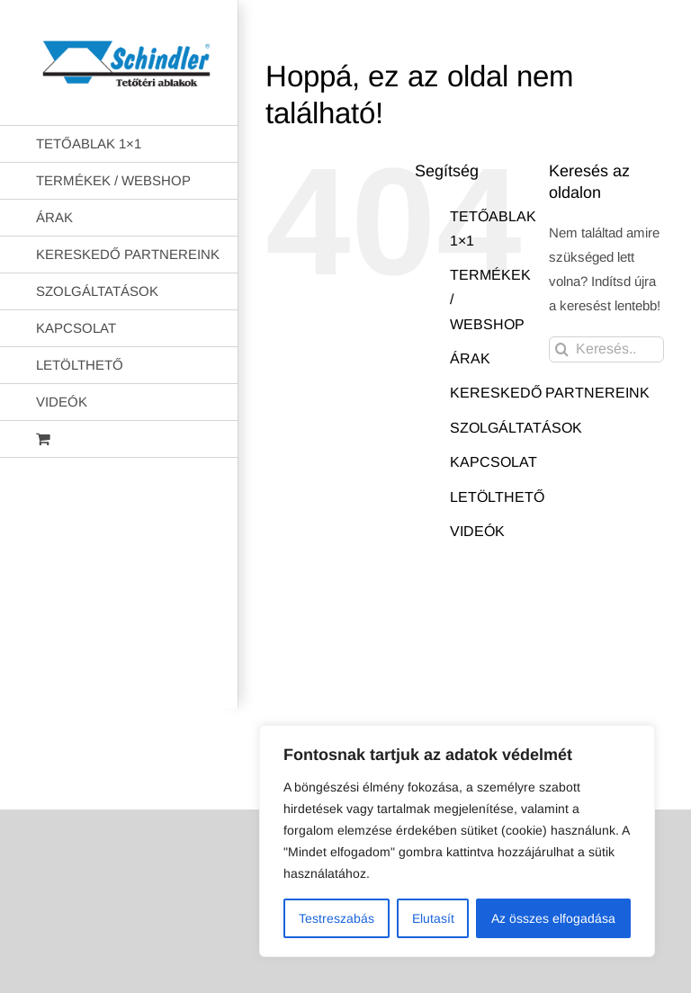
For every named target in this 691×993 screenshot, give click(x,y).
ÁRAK (470, 358)
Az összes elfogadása (553, 918)
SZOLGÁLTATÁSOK (516, 427)
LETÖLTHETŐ (497, 497)
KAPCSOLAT (493, 462)
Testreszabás (336, 918)
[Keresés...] (606, 349)
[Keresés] (562, 349)
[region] (457, 841)
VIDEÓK (477, 531)
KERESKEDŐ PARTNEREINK (550, 392)
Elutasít (433, 918)
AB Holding (465, 680)
